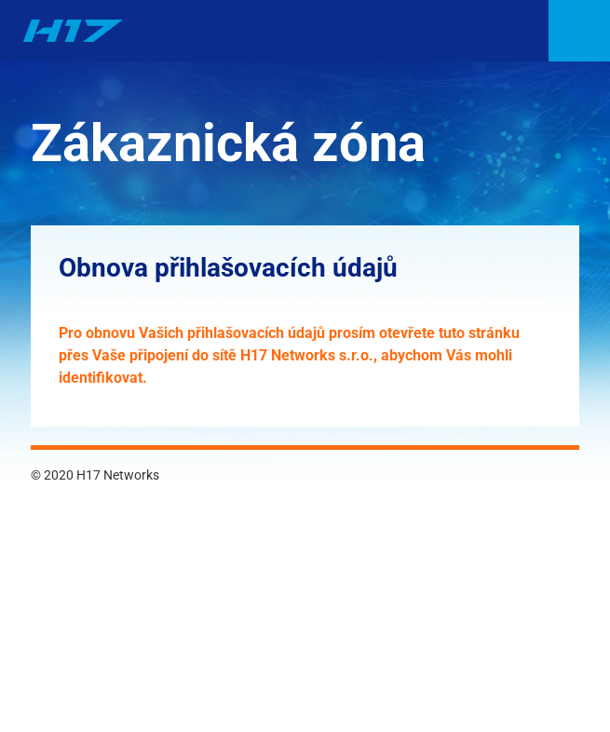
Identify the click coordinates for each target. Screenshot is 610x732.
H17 (73, 31)
